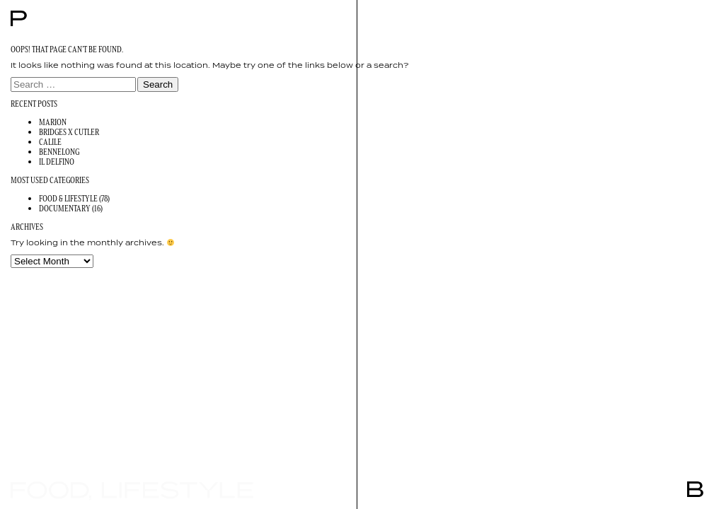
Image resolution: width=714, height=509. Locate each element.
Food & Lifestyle (68, 198)
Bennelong (59, 151)
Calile (50, 141)
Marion (53, 122)
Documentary (65, 208)
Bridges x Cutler (69, 132)
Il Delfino (56, 161)
